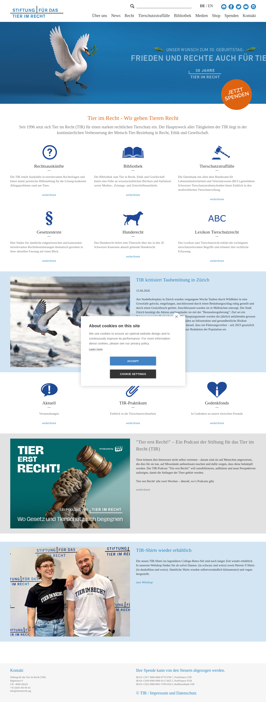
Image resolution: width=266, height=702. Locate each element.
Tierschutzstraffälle (154, 16)
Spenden (231, 16)
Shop (216, 16)
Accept (109, 367)
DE (202, 6)
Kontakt (249, 16)
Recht (129, 16)
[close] (176, 322)
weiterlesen (49, 194)
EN (210, 6)
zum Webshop (144, 582)
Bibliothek (182, 16)
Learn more (96, 355)
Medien (201, 16)
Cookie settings (157, 367)
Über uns (99, 16)
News (116, 16)
